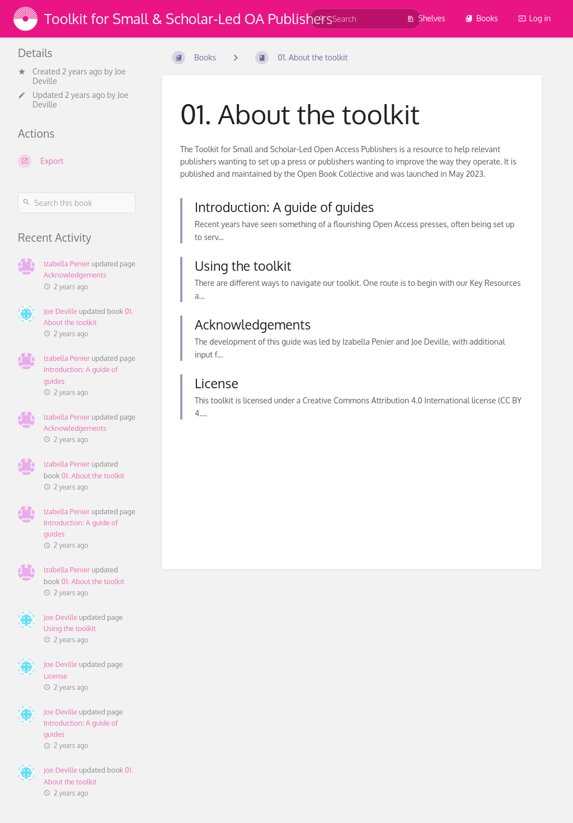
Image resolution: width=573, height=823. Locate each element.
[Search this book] (76, 202)
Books (481, 18)
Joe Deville (60, 311)
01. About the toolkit (93, 475)
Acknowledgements (75, 274)
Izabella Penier (67, 263)
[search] (365, 18)
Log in (534, 18)
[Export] (76, 161)
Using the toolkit (70, 628)
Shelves (426, 18)
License (55, 675)
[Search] (322, 18)
